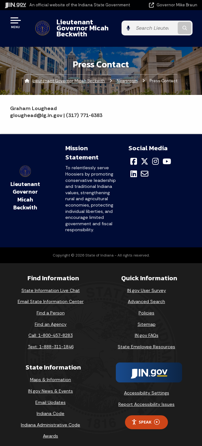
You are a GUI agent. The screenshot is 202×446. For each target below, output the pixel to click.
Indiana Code (50, 407)
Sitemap (147, 318)
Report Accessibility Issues (146, 398)
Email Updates (50, 396)
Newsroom (127, 74)
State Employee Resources (146, 341)
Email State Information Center (51, 295)
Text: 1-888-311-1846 (51, 341)
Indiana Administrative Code (50, 419)
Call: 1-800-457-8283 (50, 329)
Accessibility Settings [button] (146, 387)
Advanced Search (146, 295)
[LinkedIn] (133, 167)
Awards (50, 430)
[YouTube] (167, 155)
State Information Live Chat (50, 284)
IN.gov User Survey (146, 284)
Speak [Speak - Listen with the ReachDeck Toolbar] (145, 416)
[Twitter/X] (144, 155)
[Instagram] (155, 155)
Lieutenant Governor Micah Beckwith (86, 24)
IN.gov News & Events (50, 385)
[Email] (144, 167)
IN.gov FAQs (146, 329)
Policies (146, 307)
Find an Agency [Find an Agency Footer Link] (51, 318)
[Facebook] (133, 155)
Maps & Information (50, 373)
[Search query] (170, 25)
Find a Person (51, 307)
